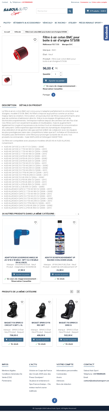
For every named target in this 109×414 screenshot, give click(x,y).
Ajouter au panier (54, 80)
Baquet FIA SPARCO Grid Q (68, 323)
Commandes (62, 374)
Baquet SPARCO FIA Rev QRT (41, 323)
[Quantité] (55, 74)
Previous (74, 291)
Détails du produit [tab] (30, 105)
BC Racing (60, 23)
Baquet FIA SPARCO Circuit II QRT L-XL (13, 323)
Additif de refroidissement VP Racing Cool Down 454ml (60, 258)
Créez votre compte (99, 2)
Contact (5, 2)
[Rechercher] (54, 11)
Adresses (60, 381)
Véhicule (47, 23)
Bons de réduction (64, 384)
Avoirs (59, 377)
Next (78, 291)
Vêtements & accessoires (26, 23)
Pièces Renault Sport (90, 23)
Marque (65, 44)
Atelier (72, 23)
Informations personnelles (67, 370)
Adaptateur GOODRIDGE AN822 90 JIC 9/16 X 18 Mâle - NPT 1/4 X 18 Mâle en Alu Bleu (21, 260)
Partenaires (7, 381)
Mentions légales (9, 370)
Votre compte (65, 364)
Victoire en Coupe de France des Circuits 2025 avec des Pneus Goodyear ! (40, 373)
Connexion (84, 2)
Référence (47, 44)
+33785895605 (27, 2)
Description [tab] (9, 105)
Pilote (7, 23)
